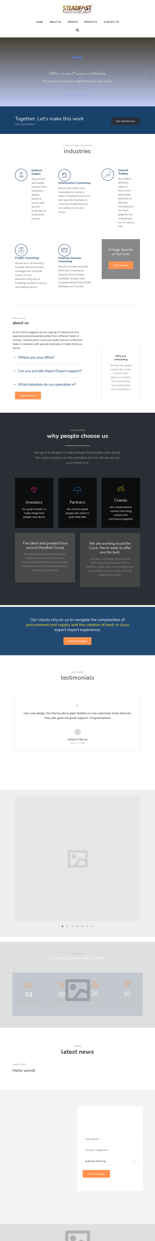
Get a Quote (121, 227)
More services (28, 395)
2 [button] (67, 787)
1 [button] (62, 787)
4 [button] (77, 787)
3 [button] (72, 787)
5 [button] (82, 787)
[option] (77, 719)
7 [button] (92, 787)
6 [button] (87, 787)
